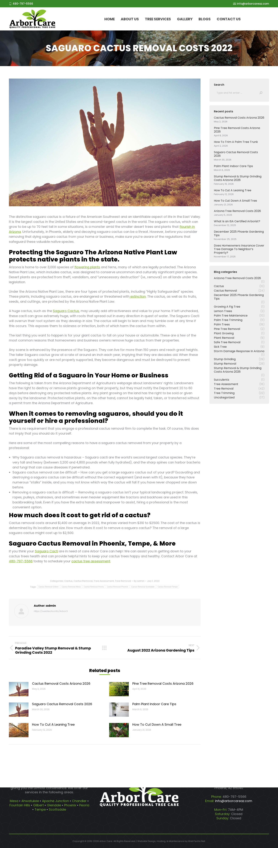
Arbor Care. (106, 841)
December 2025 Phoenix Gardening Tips (239, 233)
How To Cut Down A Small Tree (156, 724)
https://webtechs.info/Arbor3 (51, 611)
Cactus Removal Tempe (168, 587)
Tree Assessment (104, 581)
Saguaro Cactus (66, 311)
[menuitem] (109, 19)
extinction (137, 296)
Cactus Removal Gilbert (48, 587)
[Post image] (18, 689)
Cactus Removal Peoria (94, 587)
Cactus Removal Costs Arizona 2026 (61, 683)
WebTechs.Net (196, 841)
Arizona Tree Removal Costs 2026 (237, 211)
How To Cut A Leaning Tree (53, 724)
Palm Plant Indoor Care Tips (154, 704)
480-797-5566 (21, 561)
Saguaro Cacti (46, 551)
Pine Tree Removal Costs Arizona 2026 (162, 683)
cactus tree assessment (90, 561)
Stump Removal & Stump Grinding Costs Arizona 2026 (237, 178)
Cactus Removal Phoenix (117, 587)
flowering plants (87, 267)
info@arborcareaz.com (251, 4)
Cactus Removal (83, 581)
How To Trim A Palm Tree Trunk (236, 142)
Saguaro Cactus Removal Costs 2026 (62, 704)
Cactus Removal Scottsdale (142, 587)
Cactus (68, 581)
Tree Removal (123, 581)
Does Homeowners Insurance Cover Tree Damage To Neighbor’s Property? (239, 249)
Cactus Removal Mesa (71, 587)
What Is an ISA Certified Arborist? (237, 221)
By (139, 581)
